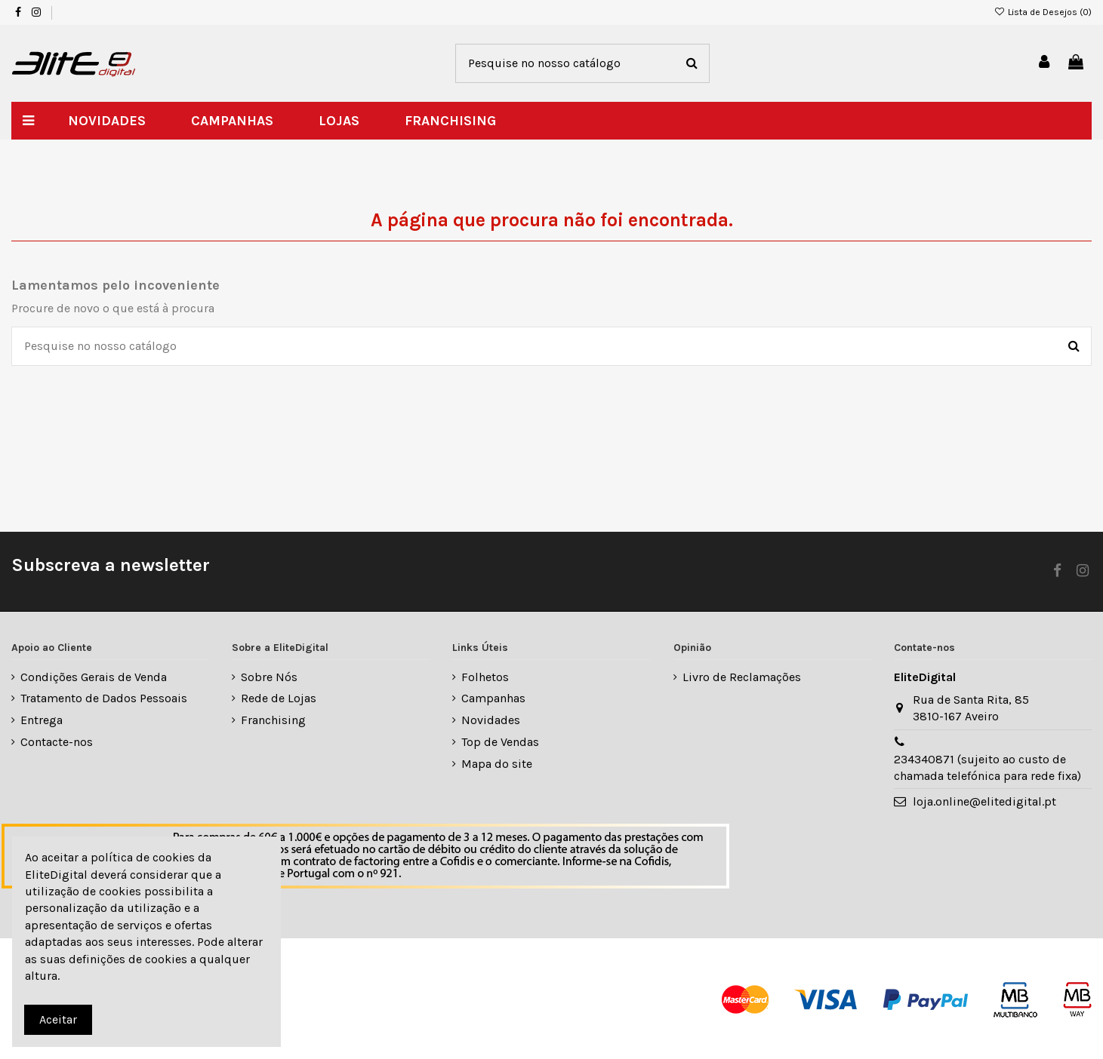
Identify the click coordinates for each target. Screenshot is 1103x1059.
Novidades (490, 720)
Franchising (273, 720)
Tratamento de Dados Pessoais (103, 698)
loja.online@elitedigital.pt (984, 801)
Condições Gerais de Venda (93, 677)
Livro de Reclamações (741, 677)
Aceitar (58, 1019)
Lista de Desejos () (1043, 12)
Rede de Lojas (278, 698)
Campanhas (493, 698)
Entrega (41, 720)
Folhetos (485, 677)
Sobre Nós (269, 677)
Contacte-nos (56, 742)
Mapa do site (496, 764)
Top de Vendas (500, 742)
